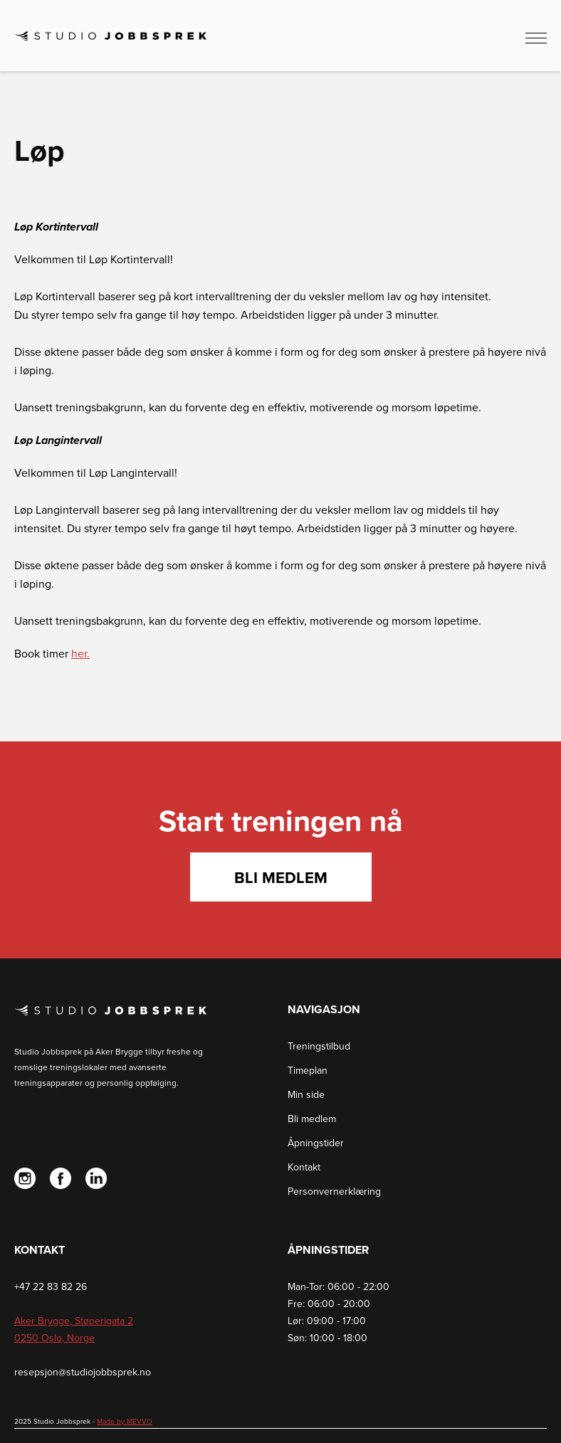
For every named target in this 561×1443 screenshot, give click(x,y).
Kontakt (304, 1167)
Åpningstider (316, 1143)
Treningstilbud (319, 1046)
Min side (306, 1095)
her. (80, 654)
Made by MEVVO (124, 1421)
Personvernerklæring (334, 1191)
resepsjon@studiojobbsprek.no (82, 1372)
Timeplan (307, 1070)
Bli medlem (280, 878)
